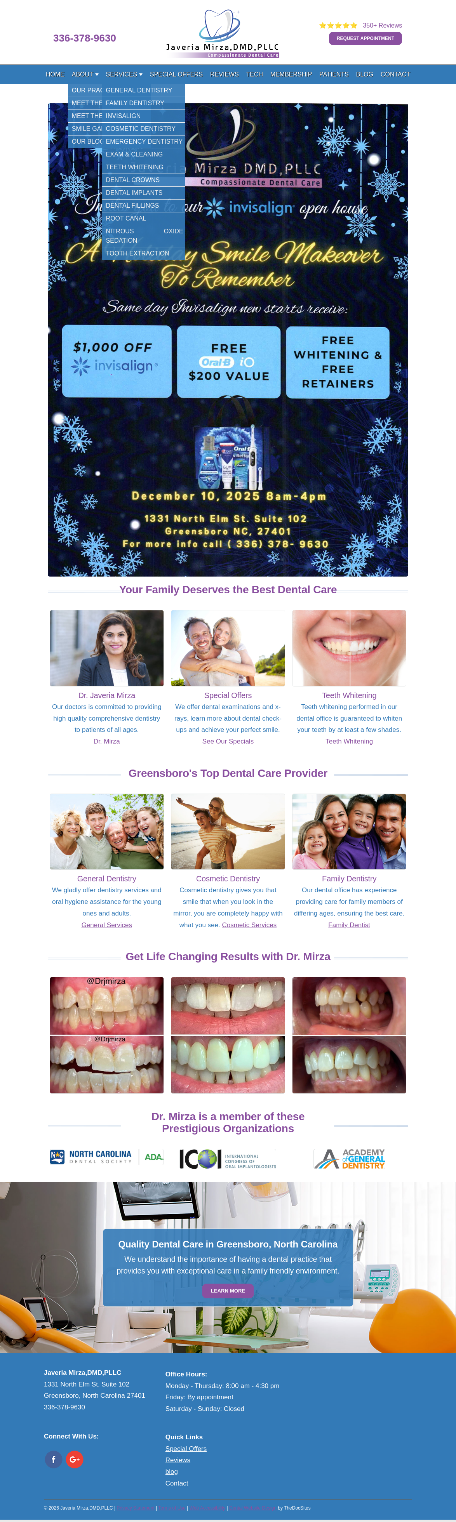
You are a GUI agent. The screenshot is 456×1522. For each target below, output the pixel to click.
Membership (291, 74)
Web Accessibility (207, 1508)
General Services (107, 925)
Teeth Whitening (349, 741)
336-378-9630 (84, 38)
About (82, 74)
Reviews (224, 74)
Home (55, 74)
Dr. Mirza (107, 741)
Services (121, 74)
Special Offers (176, 74)
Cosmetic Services (249, 925)
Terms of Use (172, 1508)
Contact (395, 74)
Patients (334, 74)
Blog (364, 74)
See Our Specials (228, 741)
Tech (254, 74)
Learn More (228, 1291)
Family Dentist (349, 925)
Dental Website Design (253, 1508)
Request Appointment (365, 38)
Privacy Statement (135, 1508)
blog (171, 1471)
